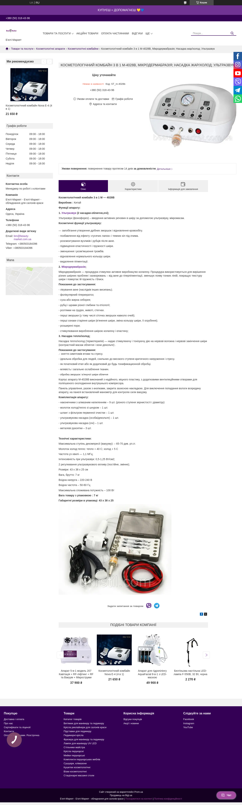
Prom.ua (138, 792)
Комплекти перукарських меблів (82, 759)
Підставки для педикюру (78, 731)
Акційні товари (87, 33)
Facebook (188, 719)
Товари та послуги (57, 33)
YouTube (188, 727)
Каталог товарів (73, 719)
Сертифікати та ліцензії (17, 727)
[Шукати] (232, 33)
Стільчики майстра (74, 747)
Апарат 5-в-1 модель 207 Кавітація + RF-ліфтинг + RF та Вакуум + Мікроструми (76, 674)
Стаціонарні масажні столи (79, 775)
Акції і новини (131, 723)
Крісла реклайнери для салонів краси (85, 727)
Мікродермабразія (74, 266)
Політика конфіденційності (168, 798)
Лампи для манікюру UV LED (80, 743)
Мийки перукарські (74, 755)
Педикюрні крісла (74, 735)
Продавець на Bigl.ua (121, 795)
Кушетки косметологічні (77, 767)
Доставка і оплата (14, 719)
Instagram (188, 723)
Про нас (8, 723)
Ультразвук (69, 212)
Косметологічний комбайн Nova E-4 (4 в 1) (29, 107)
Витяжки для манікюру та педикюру (84, 723)
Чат (226, 795)
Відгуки (137, 33)
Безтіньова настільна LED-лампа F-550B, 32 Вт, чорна (190, 672)
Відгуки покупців (132, 719)
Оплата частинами (115, 33)
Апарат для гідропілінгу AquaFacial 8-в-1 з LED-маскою (152, 674)
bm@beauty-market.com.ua (22, 237)
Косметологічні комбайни (83, 48)
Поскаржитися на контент (138, 798)
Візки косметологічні (75, 771)
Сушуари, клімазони (75, 763)
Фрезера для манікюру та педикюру (84, 739)
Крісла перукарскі (74, 751)
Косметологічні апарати (50, 48)
